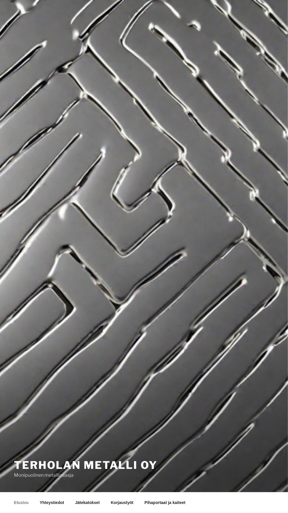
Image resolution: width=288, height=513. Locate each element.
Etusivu (21, 502)
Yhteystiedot (52, 502)
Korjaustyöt (122, 502)
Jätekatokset (87, 502)
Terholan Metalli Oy (86, 465)
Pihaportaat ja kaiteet (164, 502)
